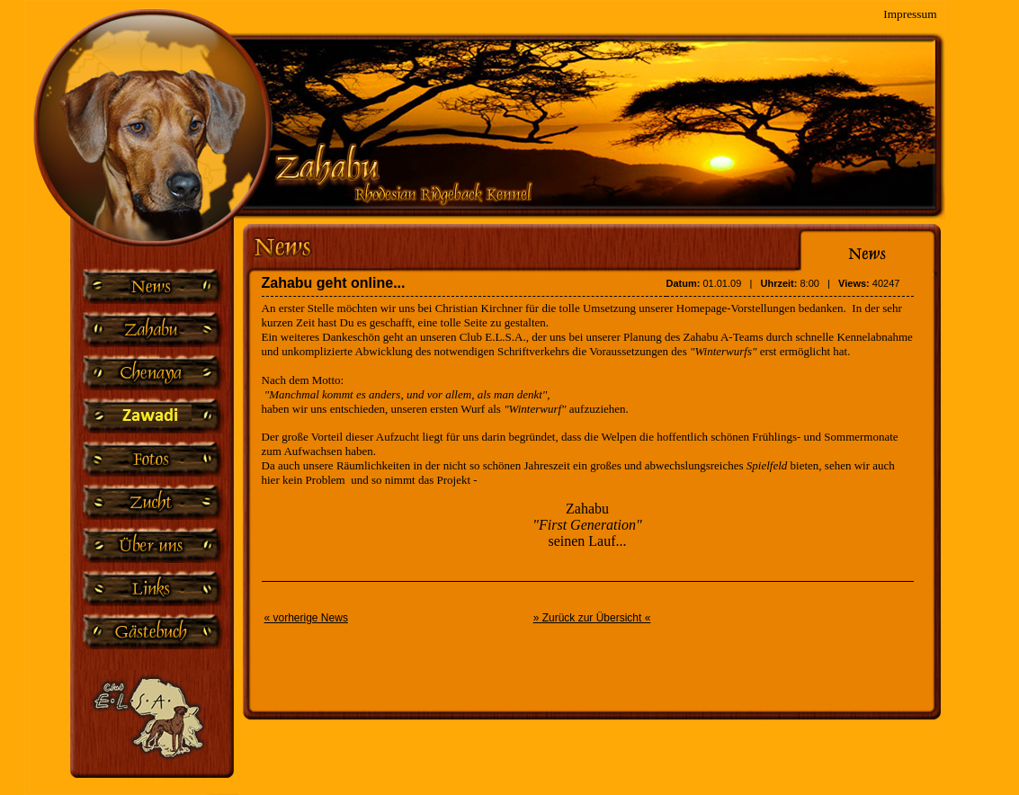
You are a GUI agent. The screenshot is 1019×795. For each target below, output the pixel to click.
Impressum (909, 11)
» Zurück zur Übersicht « (592, 618)
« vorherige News (306, 618)
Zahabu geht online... (334, 282)
